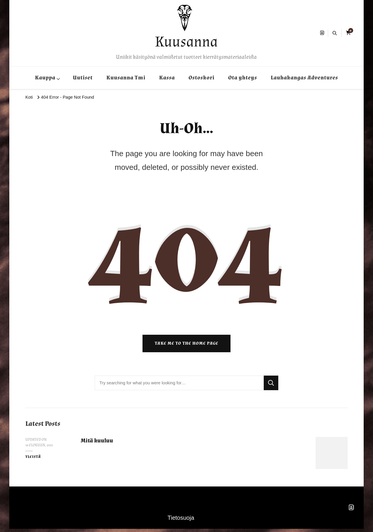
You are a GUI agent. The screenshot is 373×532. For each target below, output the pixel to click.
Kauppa (45, 77)
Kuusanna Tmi (125, 77)
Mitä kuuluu (98, 444)
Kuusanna (186, 41)
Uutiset (83, 77)
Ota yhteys (242, 77)
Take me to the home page (186, 346)
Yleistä (33, 460)
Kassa (167, 77)
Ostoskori (201, 77)
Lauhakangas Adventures (304, 77)
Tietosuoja (181, 521)
